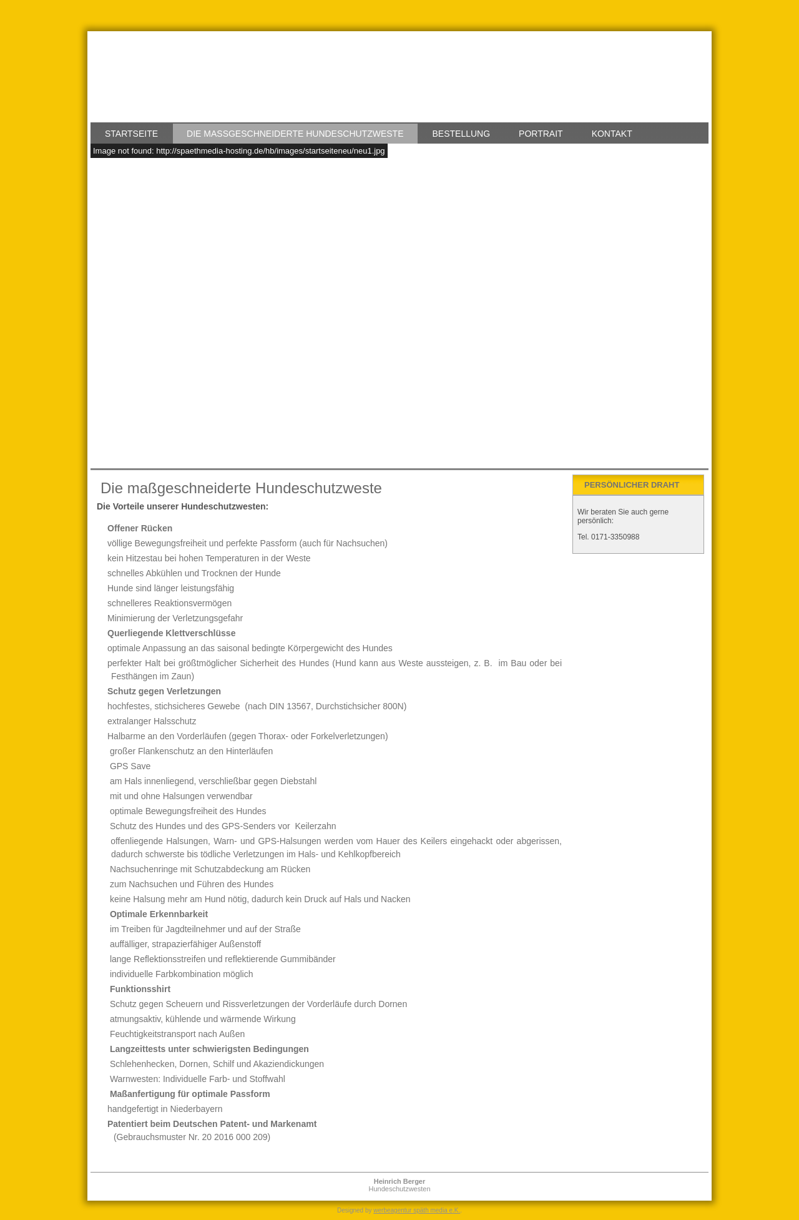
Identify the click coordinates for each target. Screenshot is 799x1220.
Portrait (541, 134)
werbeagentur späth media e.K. (416, 1210)
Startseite (131, 134)
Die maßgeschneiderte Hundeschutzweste (295, 134)
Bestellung (462, 134)
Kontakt (612, 134)
